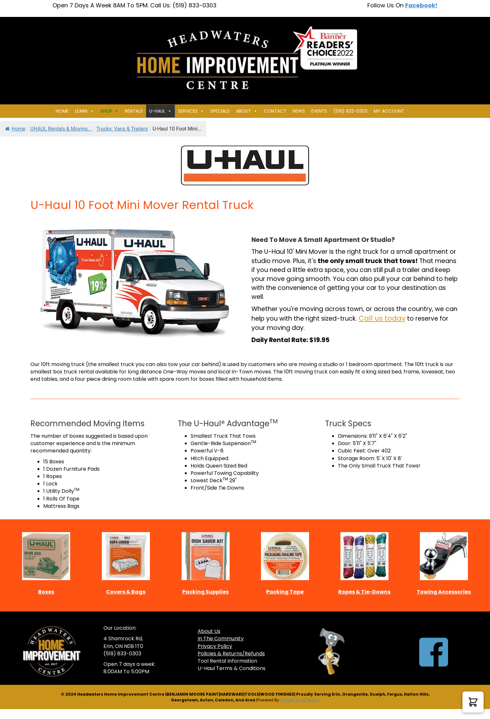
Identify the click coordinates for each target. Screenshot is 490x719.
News (299, 111)
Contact (275, 111)
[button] (473, 702)
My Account (389, 111)
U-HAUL (160, 111)
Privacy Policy (215, 646)
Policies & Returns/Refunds (231, 653)
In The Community (221, 638)
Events (319, 111)
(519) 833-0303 (350, 111)
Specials (220, 111)
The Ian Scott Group (299, 700)
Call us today (382, 318)
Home (62, 111)
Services (191, 111)
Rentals (134, 111)
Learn (84, 111)
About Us (209, 631)
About (246, 111)
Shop (109, 111)
